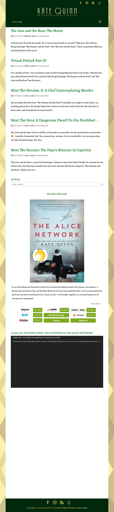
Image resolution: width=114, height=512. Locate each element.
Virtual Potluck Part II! (28, 60)
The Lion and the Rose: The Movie (37, 30)
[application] (57, 362)
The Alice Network (57, 194)
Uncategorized (43, 36)
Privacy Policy (81, 508)
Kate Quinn (18, 36)
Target (56, 320)
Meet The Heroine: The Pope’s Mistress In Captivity (51, 150)
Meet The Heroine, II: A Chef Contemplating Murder (52, 90)
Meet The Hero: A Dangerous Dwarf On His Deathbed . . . (55, 120)
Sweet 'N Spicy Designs (66, 508)
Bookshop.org (56, 315)
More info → (96, 303)
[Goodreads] (99, 4)
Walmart (83, 320)
